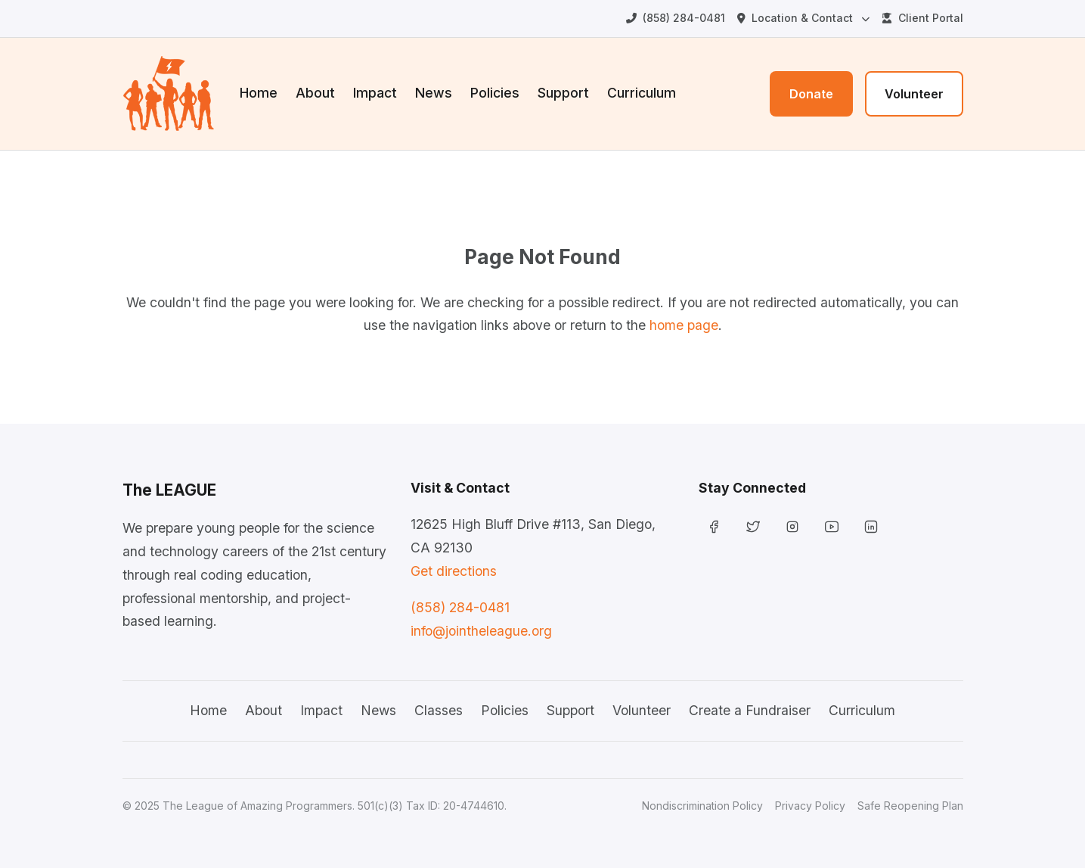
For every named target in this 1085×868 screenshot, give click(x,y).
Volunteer (914, 93)
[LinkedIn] (871, 527)
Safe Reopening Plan (910, 805)
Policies (494, 93)
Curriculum (641, 93)
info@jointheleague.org (481, 631)
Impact (375, 93)
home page (683, 325)
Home (258, 93)
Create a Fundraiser (750, 710)
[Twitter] (753, 527)
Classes (438, 710)
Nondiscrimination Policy (702, 805)
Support (563, 93)
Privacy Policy (810, 805)
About (315, 93)
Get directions (454, 571)
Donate (811, 93)
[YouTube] (832, 527)
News (433, 93)
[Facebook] (714, 527)
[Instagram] (792, 527)
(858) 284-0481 (460, 607)
